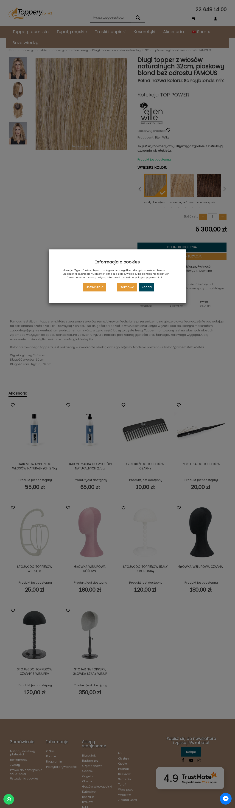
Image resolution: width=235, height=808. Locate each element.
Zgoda (147, 287)
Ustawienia (95, 287)
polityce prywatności (148, 277)
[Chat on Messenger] (226, 799)
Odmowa (127, 287)
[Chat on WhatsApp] (8, 799)
